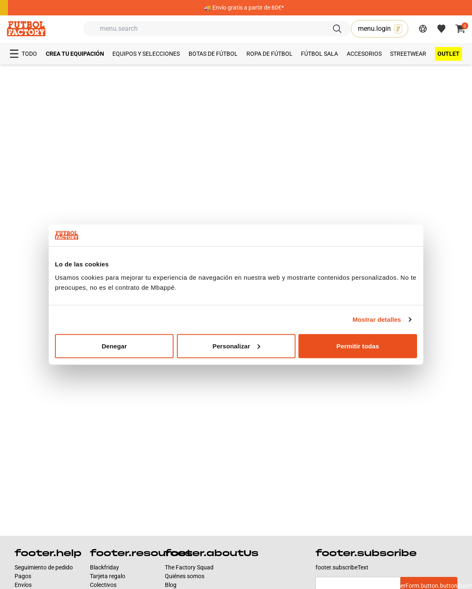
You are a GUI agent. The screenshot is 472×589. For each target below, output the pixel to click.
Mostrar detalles (377, 319)
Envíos (23, 585)
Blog (170, 585)
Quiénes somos (184, 576)
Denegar (114, 345)
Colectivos (103, 585)
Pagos (23, 576)
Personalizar (236, 345)
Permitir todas (357, 345)
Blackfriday (104, 567)
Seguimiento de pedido (44, 567)
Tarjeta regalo (107, 576)
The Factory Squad (189, 567)
